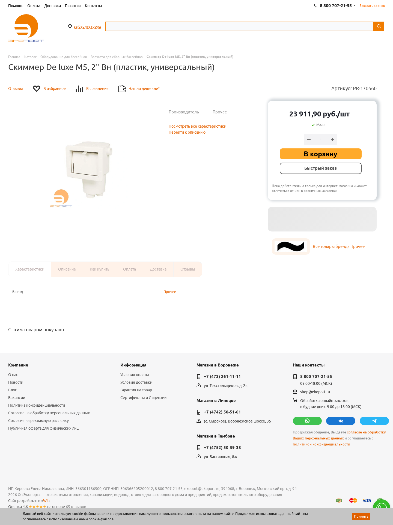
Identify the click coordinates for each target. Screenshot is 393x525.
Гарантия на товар (136, 390)
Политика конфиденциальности (36, 405)
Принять (361, 516)
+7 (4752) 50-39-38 (222, 447)
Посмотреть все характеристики (197, 126)
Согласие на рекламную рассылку (38, 420)
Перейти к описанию (187, 132)
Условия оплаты (134, 375)
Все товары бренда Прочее (339, 246)
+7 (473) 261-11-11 (222, 376)
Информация (133, 365)
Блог (12, 390)
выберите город (87, 26)
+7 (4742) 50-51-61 (222, 412)
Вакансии (16, 397)
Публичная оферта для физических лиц (43, 428)
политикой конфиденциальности (321, 444)
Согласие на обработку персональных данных (49, 413)
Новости (15, 382)
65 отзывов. (76, 507)
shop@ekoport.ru (315, 392)
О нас (13, 375)
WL (46, 500)
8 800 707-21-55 (316, 376)
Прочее (169, 291)
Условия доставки (136, 382)
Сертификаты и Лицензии (143, 397)
